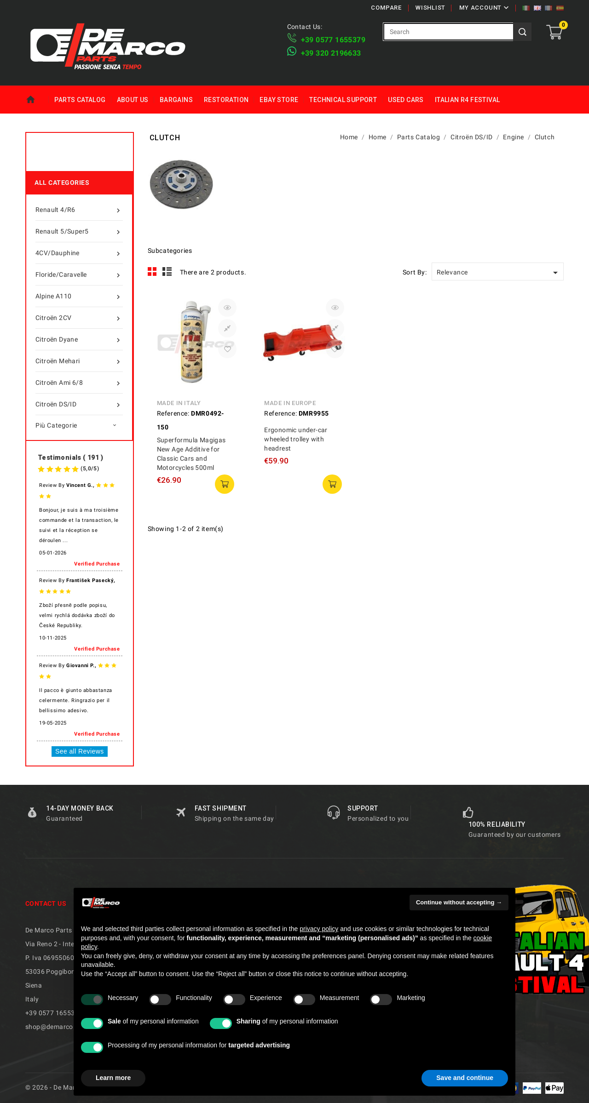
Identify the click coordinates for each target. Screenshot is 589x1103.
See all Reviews (79, 751)
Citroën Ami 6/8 (79, 382)
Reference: (173, 413)
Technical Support (343, 99)
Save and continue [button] (464, 1077)
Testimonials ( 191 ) (70, 457)
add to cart (224, 484)
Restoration (226, 99)
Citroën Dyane (79, 339)
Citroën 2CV (79, 318)
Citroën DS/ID (79, 404)
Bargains (176, 99)
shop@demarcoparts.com (64, 1026)
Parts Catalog (79, 99)
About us (133, 99)
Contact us (45, 903)
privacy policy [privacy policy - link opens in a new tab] (319, 928)
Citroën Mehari (79, 361)
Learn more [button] (113, 1077)
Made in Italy (179, 403)
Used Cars (406, 99)
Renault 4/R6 (79, 210)
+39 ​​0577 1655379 (333, 39)
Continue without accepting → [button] (459, 902)
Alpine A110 (79, 296)
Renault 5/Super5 (79, 231)
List (167, 271)
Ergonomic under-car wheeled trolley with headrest (296, 439)
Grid (152, 271)
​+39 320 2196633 (331, 53)
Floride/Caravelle (79, 274)
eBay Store (279, 99)
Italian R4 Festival (467, 99)
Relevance (499, 272)
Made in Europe (290, 403)
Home (37, 100)
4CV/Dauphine (79, 253)
